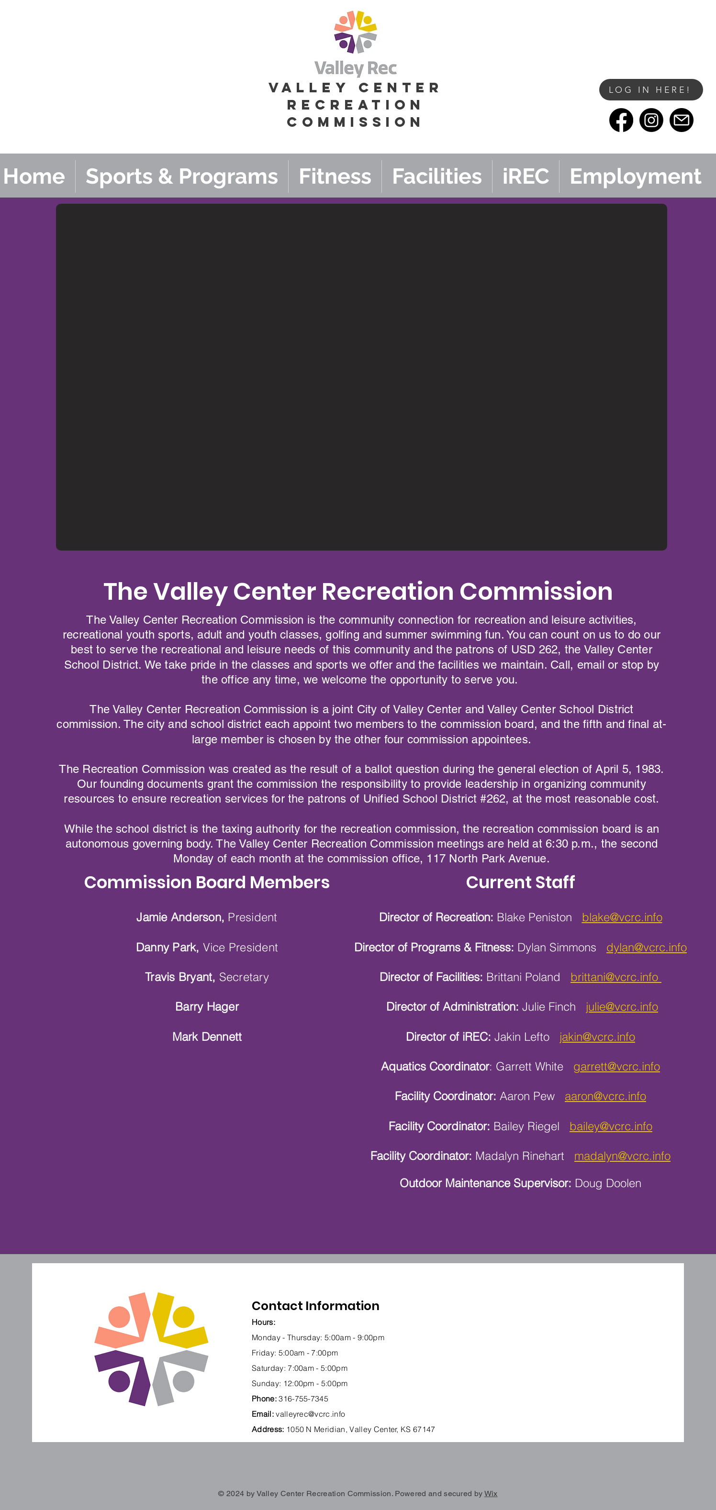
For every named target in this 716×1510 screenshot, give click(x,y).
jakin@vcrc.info (597, 1037)
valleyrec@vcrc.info (310, 1414)
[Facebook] (621, 120)
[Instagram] (651, 120)
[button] (584, 106)
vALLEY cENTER (356, 87)
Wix (491, 1493)
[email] (682, 120)
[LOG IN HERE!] (651, 89)
